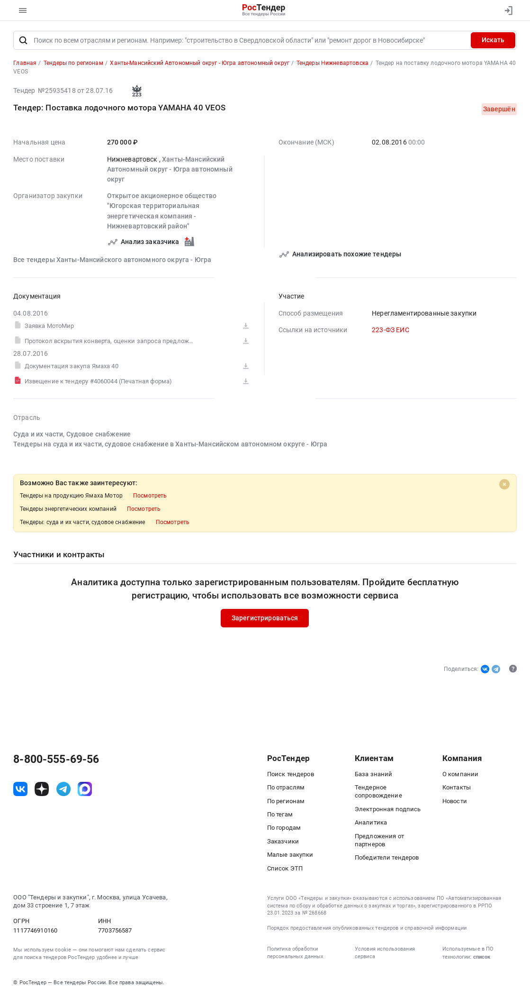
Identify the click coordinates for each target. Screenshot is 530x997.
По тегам (280, 814)
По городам (284, 827)
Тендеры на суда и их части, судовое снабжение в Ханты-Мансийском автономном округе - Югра (170, 444)
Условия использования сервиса (385, 953)
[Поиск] (23, 40)
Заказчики (283, 841)
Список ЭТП (285, 868)
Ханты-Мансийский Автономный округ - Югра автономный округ (170, 168)
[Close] (505, 484)
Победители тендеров (387, 857)
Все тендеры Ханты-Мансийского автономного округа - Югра (112, 259)
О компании (460, 774)
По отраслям (286, 787)
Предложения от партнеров (379, 840)
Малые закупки (290, 854)
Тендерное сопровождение (378, 791)
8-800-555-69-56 (56, 760)
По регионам (286, 801)
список (481, 957)
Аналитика (371, 822)
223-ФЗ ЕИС (390, 330)
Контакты (456, 787)
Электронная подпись (388, 809)
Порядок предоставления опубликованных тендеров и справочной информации (367, 928)
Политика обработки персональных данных (295, 953)
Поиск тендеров (290, 774)
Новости (454, 801)
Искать (493, 40)
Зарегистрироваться (265, 618)
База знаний (374, 774)
